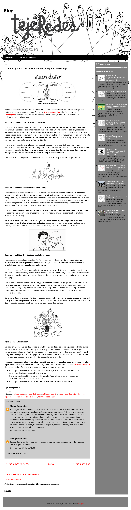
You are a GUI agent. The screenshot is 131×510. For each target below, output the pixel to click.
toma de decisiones (46, 397)
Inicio (50, 464)
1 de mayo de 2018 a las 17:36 (22, 430)
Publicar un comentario (18, 453)
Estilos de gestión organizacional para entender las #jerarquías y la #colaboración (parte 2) (116, 78)
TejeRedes (33, 397)
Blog (8, 10)
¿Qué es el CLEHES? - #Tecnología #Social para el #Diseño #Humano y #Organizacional (115, 151)
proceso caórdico (20, 397)
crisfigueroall (16, 438)
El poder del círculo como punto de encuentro (116, 197)
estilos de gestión (49, 394)
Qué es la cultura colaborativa (116, 92)
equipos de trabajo (33, 394)
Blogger (81, 504)
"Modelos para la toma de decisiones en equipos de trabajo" (114, 136)
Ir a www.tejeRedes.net (27, 57)
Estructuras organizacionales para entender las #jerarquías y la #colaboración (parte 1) (116, 167)
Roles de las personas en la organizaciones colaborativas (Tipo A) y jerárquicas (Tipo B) (116, 122)
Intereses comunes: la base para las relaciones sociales (115, 182)
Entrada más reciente (17, 464)
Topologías (10, 114)
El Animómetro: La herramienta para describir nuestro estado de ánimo (116, 106)
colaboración (18, 394)
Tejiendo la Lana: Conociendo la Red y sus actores (115, 211)
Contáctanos (9, 57)
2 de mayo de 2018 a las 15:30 (22, 448)
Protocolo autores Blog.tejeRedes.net (22, 474)
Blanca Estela (16, 406)
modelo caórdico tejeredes (69, 394)
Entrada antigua (81, 464)
